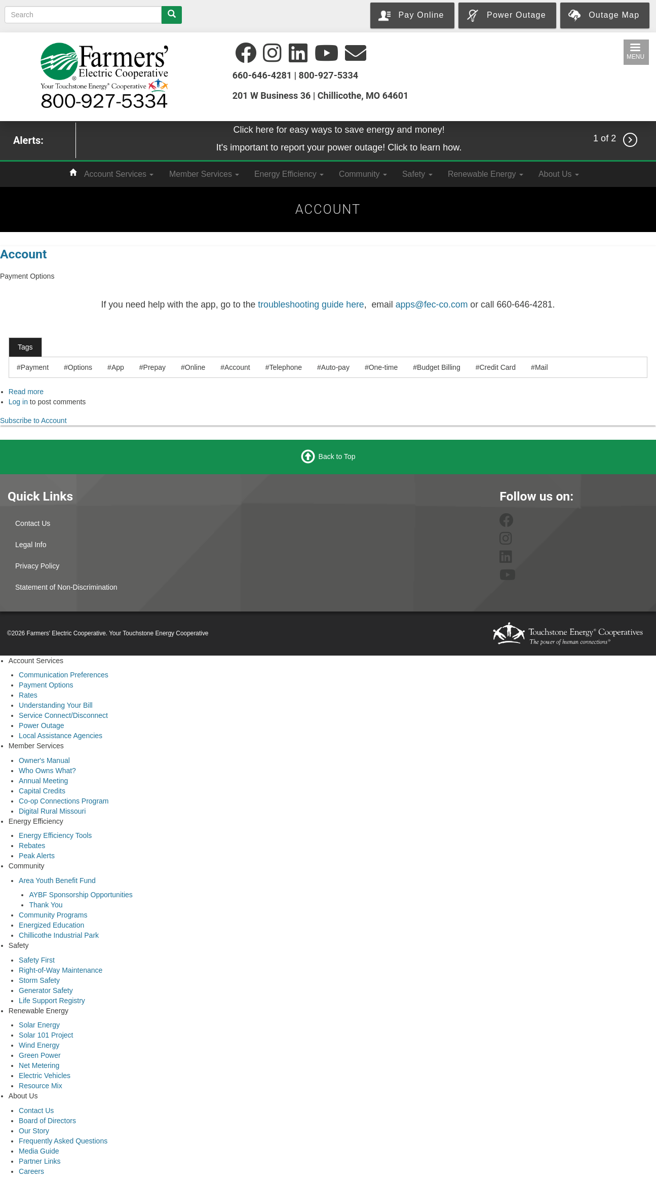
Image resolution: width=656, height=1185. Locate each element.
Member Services (204, 174)
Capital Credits (42, 791)
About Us (558, 174)
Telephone (285, 367)
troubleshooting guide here (311, 304)
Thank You (45, 905)
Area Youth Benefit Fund (57, 880)
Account (23, 254)
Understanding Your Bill (56, 705)
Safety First (37, 960)
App (117, 367)
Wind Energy (39, 1045)
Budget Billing (438, 367)
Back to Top (337, 456)
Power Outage (41, 725)
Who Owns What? (47, 771)
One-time (383, 367)
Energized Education (51, 925)
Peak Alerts (37, 856)
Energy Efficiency (289, 174)
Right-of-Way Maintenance (60, 970)
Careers (31, 1171)
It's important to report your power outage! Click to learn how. (339, 147)
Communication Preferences (63, 675)
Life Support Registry (52, 1001)
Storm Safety (39, 980)
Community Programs (53, 915)
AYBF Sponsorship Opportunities (80, 895)
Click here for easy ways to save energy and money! (338, 130)
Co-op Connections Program (63, 801)
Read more (26, 392)
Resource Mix (40, 1086)
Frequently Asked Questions (63, 1141)
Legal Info (31, 545)
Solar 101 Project (46, 1035)
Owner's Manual (44, 760)
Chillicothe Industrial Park (59, 935)
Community (363, 174)
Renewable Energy (485, 174)
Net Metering (39, 1065)
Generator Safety (46, 990)
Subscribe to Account (33, 420)
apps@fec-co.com (432, 304)
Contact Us (32, 523)
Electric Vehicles (44, 1076)
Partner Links (39, 1161)
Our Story (34, 1131)
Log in (18, 402)
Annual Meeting (43, 781)
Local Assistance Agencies (60, 736)
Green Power (39, 1055)
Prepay (154, 367)
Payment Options (46, 685)
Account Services (118, 174)
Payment (35, 367)
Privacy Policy (37, 566)
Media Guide (39, 1151)
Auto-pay (335, 367)
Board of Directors (47, 1121)
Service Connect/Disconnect (63, 715)
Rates (28, 695)
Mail (541, 367)
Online (195, 367)
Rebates (32, 846)
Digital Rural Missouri (52, 811)
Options (80, 367)
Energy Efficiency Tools (55, 835)
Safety (417, 174)
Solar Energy (39, 1025)
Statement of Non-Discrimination (66, 587)
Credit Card (497, 367)
